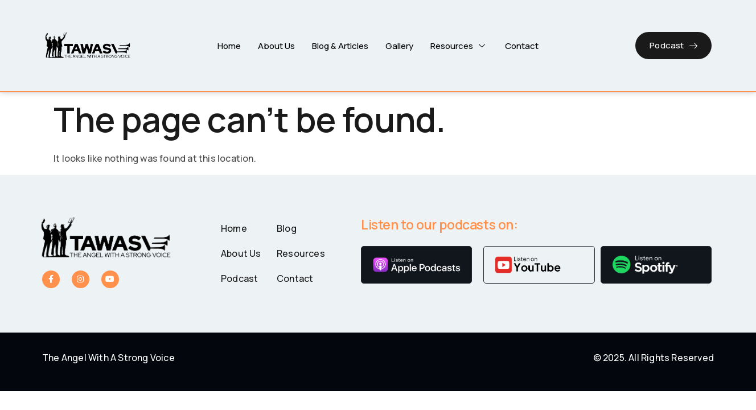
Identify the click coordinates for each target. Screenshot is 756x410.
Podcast (673, 45)
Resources (459, 45)
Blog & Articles (340, 45)
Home (229, 45)
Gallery (399, 45)
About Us (276, 45)
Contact (522, 45)
